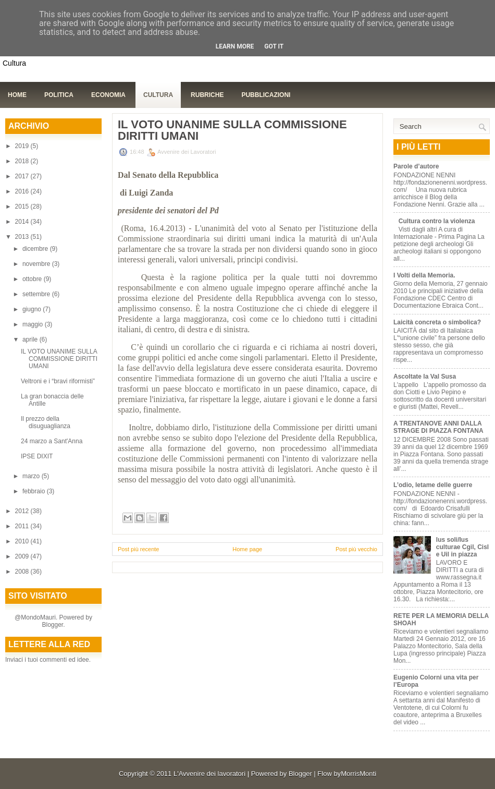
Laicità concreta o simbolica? (437, 322)
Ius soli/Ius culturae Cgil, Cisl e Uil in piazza (462, 547)
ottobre (33, 279)
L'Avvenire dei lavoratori (209, 774)
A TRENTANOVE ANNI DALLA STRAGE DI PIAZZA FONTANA (438, 427)
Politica (58, 95)
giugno (32, 309)
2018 (23, 161)
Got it (273, 46)
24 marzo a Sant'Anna (51, 441)
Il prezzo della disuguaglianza (45, 422)
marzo (32, 476)
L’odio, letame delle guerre (432, 485)
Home (17, 95)
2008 (23, 571)
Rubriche (207, 95)
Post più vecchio (356, 549)
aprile (31, 339)
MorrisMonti (358, 774)
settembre (37, 294)
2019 (23, 146)
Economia (108, 95)
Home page (247, 549)
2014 (23, 221)
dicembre (36, 248)
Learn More (235, 46)
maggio (33, 324)
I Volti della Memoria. (424, 275)
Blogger (52, 624)
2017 (23, 176)
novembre (37, 264)
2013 (23, 236)
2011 (23, 526)
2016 (23, 191)
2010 (23, 541)
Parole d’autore (416, 166)
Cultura (158, 95)
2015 (23, 206)
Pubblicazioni (265, 95)
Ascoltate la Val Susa (424, 376)
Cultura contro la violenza (437, 221)
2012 (23, 511)
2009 (23, 556)
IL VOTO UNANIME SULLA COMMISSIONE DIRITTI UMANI (59, 359)
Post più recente (138, 549)
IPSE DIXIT (37, 456)
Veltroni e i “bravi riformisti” (58, 381)
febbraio (34, 491)
